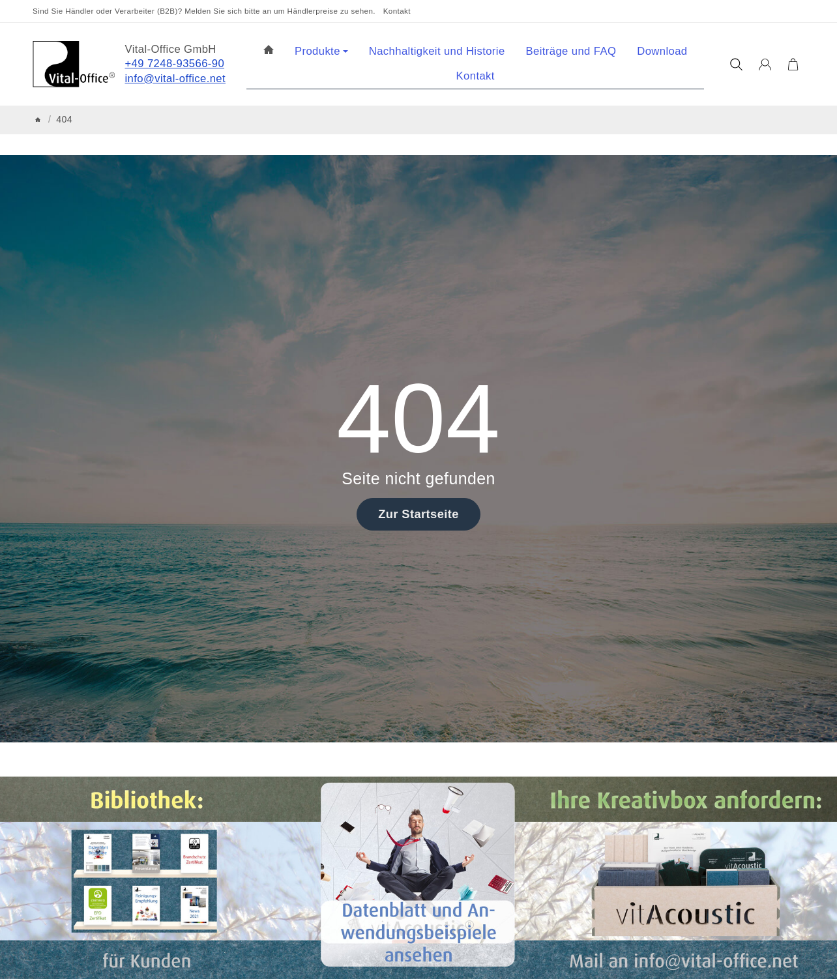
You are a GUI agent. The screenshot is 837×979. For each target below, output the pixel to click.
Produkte (321, 51)
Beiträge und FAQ (571, 51)
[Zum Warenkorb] (793, 64)
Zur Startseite (418, 514)
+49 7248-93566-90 (175, 63)
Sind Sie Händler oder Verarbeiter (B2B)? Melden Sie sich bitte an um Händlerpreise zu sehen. (204, 11)
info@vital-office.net (175, 78)
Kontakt (397, 11)
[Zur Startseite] (74, 64)
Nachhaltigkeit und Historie (437, 51)
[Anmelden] (765, 64)
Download (662, 51)
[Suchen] (736, 64)
